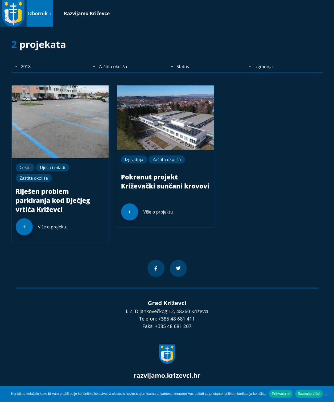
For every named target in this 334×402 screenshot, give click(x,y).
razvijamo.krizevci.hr (167, 375)
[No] (325, 393)
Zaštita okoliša (34, 178)
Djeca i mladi (52, 167)
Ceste (25, 167)
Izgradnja (134, 159)
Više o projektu (53, 227)
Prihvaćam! (281, 394)
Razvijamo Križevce (87, 13)
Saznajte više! (309, 394)
